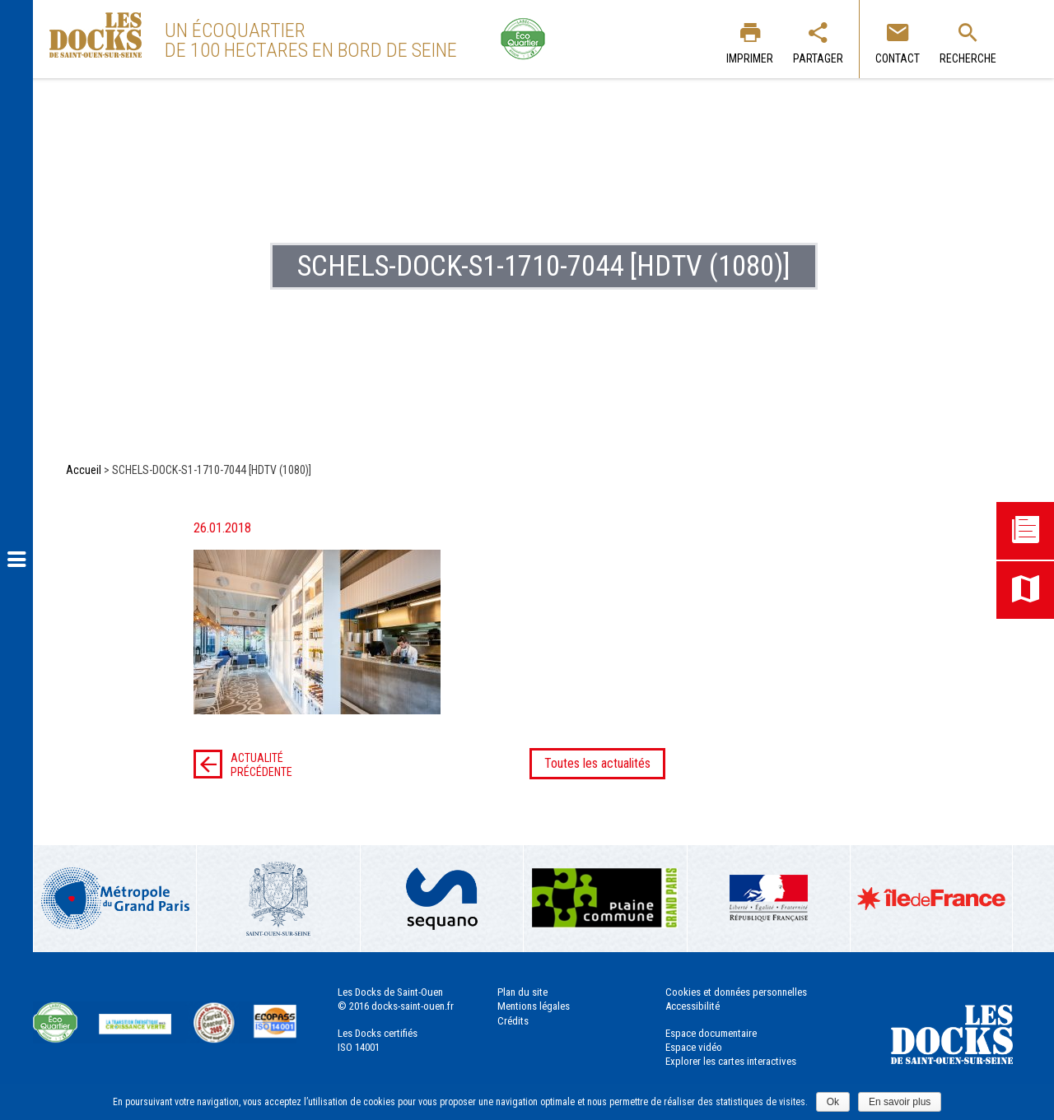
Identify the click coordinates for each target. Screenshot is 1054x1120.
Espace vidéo (693, 1047)
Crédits (513, 1021)
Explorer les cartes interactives (730, 1061)
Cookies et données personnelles (736, 992)
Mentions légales (533, 1006)
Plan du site (522, 992)
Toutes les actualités (597, 763)
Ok (833, 1102)
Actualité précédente (243, 764)
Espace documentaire (711, 1033)
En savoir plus (899, 1102)
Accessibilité (692, 1006)
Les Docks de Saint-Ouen (95, 35)
